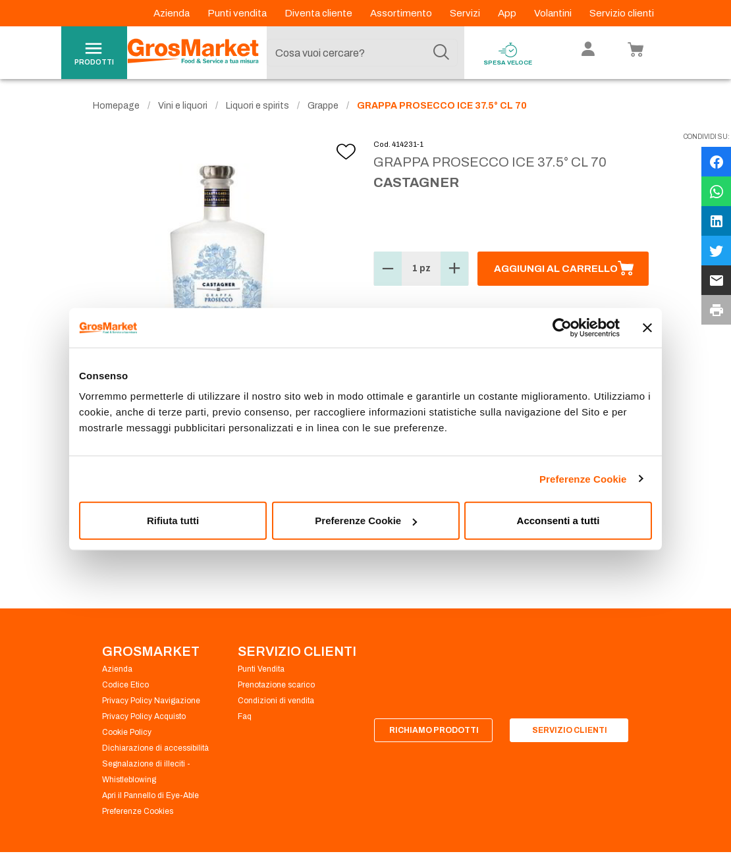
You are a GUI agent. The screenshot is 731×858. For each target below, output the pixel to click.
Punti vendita (238, 13)
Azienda (172, 13)
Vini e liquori (182, 106)
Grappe (323, 106)
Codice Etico (125, 684)
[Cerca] (441, 53)
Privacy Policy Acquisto (144, 716)
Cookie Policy (126, 732)
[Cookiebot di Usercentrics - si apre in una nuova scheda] (562, 327)
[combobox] (362, 53)
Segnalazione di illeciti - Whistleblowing (146, 771)
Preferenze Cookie (583, 478)
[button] (388, 269)
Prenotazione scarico (276, 684)
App (508, 13)
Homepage (116, 106)
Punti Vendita (261, 669)
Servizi (466, 13)
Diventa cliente (319, 13)
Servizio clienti (621, 13)
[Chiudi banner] (647, 327)
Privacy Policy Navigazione (151, 700)
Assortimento (402, 13)
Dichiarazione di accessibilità (155, 748)
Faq (245, 716)
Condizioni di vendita (276, 700)
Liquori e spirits (257, 106)
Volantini (554, 13)
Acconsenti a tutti (558, 520)
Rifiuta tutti (173, 520)
